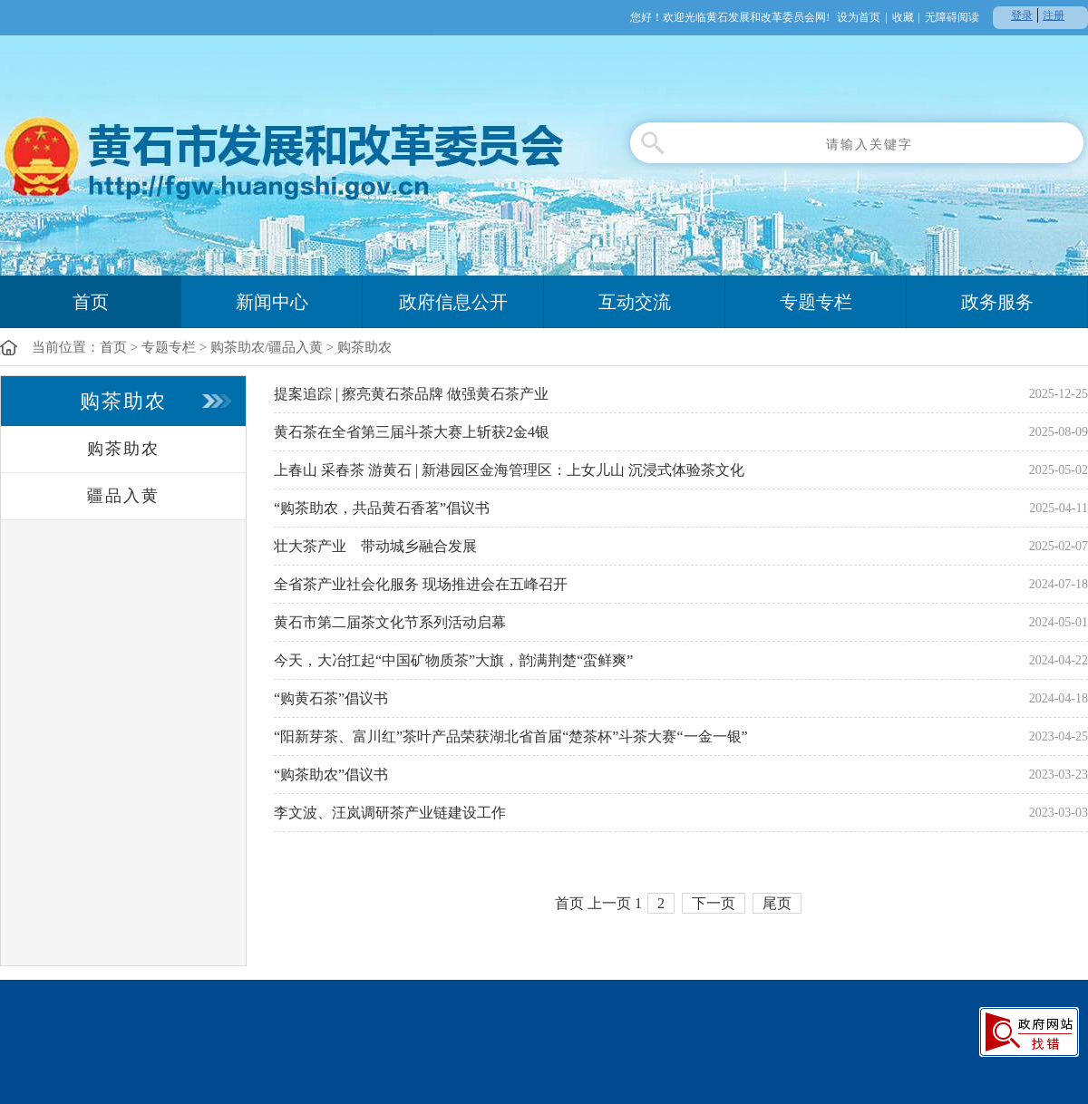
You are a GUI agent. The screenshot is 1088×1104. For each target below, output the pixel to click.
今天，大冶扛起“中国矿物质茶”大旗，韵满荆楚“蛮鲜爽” (453, 660)
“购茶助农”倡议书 (331, 774)
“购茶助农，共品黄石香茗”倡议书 (382, 508)
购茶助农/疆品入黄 (266, 347)
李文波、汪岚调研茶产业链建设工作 (390, 812)
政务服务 (997, 302)
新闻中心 (272, 302)
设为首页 (858, 17)
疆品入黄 (123, 496)
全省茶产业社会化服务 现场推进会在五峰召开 (421, 584)
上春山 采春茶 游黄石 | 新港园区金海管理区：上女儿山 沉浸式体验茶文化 (509, 470)
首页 (91, 302)
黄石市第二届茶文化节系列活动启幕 (390, 622)
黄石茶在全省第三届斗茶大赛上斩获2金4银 (411, 432)
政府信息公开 (453, 302)
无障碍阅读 (952, 17)
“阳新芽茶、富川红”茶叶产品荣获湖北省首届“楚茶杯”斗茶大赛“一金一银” (511, 736)
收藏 (903, 17)
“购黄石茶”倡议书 (331, 698)
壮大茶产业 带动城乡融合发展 (375, 546)
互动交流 (634, 302)
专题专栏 (816, 302)
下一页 (713, 903)
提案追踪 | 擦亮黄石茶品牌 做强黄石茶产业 (411, 394)
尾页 (777, 903)
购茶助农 (364, 347)
